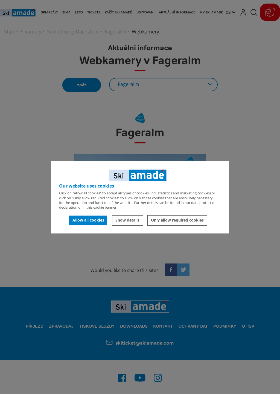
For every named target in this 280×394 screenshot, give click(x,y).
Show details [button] (127, 220)
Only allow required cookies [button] (177, 220)
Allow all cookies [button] (88, 220)
